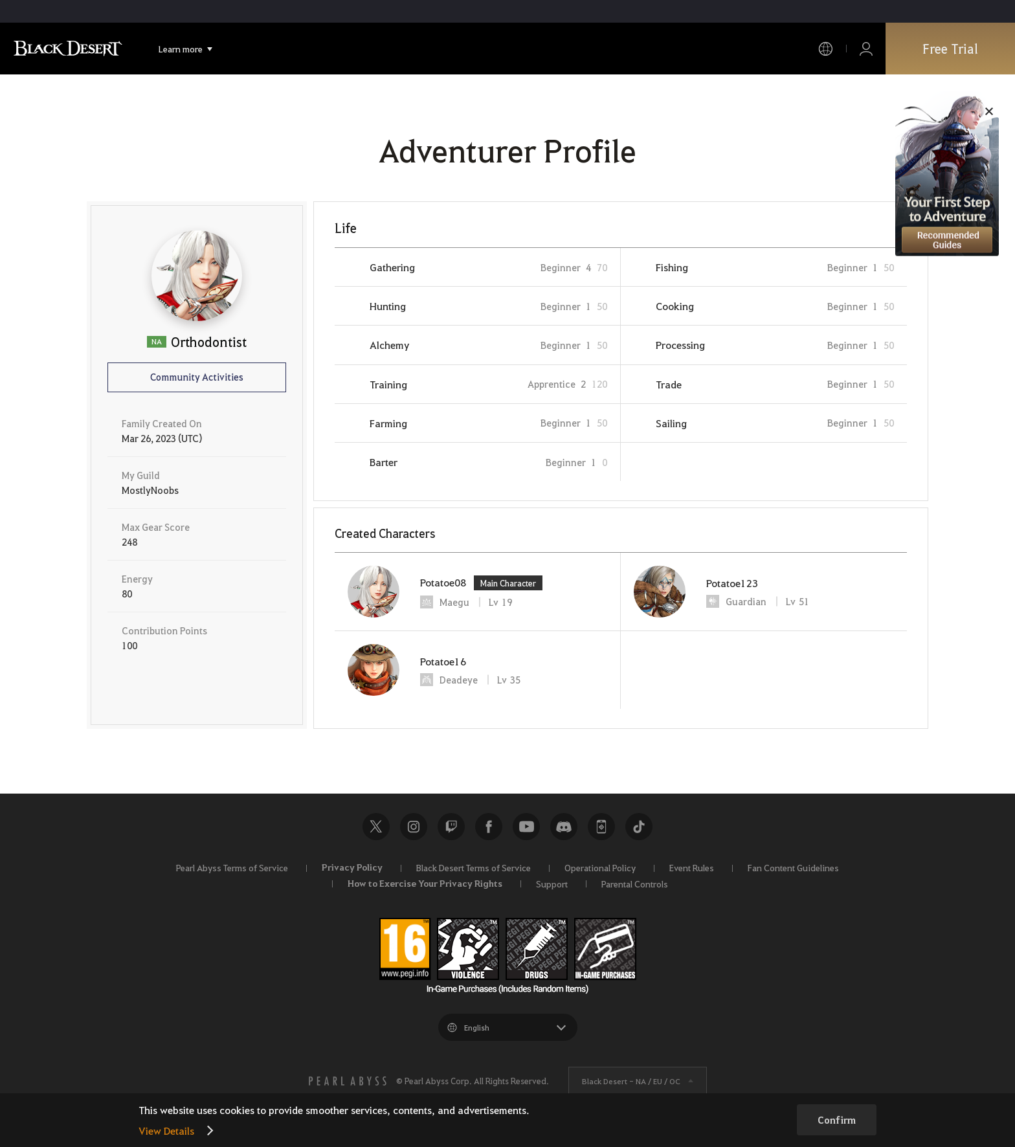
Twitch (451, 826)
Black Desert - (631, 1081)
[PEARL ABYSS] (347, 1081)
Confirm (837, 1119)
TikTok (638, 826)
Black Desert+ (601, 826)
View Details (166, 1130)
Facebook (488, 826)
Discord (563, 826)
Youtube (526, 826)
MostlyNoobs (150, 490)
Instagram (413, 826)
